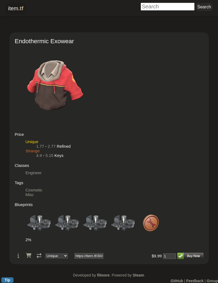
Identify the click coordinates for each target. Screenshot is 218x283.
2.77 (52, 146)
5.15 (49, 155)
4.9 (39, 155)
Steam (138, 275)
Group (212, 281)
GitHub (177, 281)
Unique (32, 141)
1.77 (40, 146)
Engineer (34, 172)
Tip (7, 280)
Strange (33, 151)
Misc (30, 194)
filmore (103, 275)
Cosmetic (34, 190)
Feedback (195, 281)
